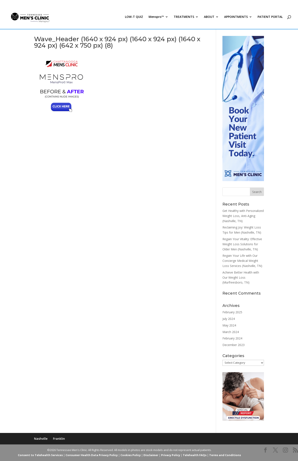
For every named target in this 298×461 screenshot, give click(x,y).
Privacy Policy (170, 455)
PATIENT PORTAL (270, 18)
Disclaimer (150, 455)
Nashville (40, 439)
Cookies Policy (130, 455)
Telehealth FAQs (194, 455)
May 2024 (229, 325)
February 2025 (232, 312)
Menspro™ (156, 18)
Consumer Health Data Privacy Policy (92, 455)
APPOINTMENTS (236, 18)
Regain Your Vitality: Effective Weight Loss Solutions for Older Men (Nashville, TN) (242, 244)
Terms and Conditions (225, 455)
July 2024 (228, 319)
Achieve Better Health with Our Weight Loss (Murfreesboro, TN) (240, 277)
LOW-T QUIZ (134, 18)
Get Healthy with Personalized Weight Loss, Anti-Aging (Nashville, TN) (243, 216)
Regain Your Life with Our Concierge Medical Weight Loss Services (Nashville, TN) (242, 261)
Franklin (59, 439)
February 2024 (232, 338)
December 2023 (233, 345)
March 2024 (230, 332)
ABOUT (209, 18)
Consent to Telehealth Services (40, 455)
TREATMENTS (184, 18)
